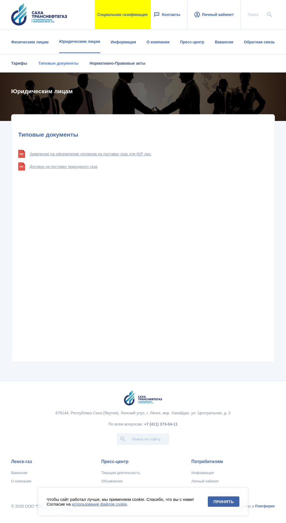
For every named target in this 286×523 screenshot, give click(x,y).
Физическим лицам (30, 42)
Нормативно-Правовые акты (118, 63)
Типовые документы (58, 63)
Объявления (112, 481)
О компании (158, 42)
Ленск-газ (21, 461)
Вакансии (224, 42)
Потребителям (207, 461)
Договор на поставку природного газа (57, 166)
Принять (223, 501)
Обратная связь (259, 42)
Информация (123, 42)
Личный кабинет (214, 14)
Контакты (166, 14)
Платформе (265, 506)
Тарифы (19, 63)
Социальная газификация (122, 14)
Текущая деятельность (120, 473)
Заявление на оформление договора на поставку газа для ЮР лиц (84, 154)
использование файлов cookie (99, 504)
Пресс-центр (192, 42)
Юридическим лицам (79, 41)
